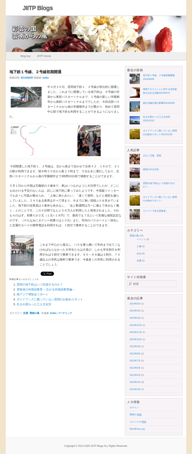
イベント (141, 239)
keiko (45, 77)
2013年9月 (135, 346)
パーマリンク (64, 313)
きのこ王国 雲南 (152, 155)
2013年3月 (135, 389)
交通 (25, 313)
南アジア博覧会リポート (32, 294)
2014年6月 (135, 303)
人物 (139, 246)
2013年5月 (135, 375)
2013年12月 (136, 325)
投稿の (136, 414)
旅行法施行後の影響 (159, 103)
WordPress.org (137, 429)
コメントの (138, 421)
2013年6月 (135, 368)
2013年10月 (136, 339)
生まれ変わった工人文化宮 (34, 304)
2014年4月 (135, 310)
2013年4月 (135, 382)
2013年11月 (136, 332)
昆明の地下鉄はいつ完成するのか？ (40, 284)
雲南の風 (34, 313)
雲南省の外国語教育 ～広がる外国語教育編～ (46, 289)
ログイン (134, 407)
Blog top (25, 56)
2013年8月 (135, 353)
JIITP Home (44, 56)
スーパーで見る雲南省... (155, 211)
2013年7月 (135, 360)
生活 (139, 253)
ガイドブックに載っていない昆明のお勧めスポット (50, 299)
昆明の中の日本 (151, 169)
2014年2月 (135, 318)
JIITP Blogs (38, 7)
